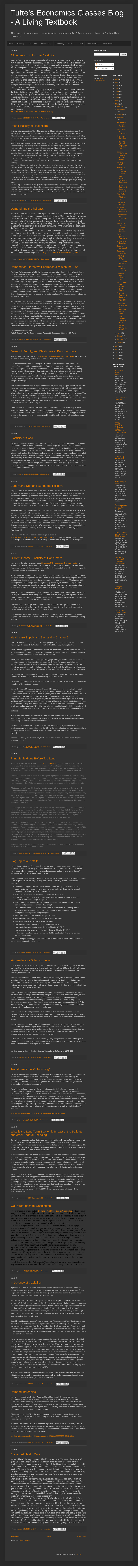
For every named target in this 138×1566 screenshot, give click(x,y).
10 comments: (45, 474)
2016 (117, 85)
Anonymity (59, 44)
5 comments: (47, 1057)
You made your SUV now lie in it (31, 960)
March (119, 336)
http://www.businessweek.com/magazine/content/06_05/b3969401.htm (38, 1113)
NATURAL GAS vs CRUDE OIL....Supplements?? (122, 260)
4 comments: (49, 546)
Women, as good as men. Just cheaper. (121, 507)
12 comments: (45, 1529)
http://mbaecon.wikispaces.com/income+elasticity (32, 111)
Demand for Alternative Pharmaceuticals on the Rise (44, 267)
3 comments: (45, 747)
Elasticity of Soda (22, 438)
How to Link (108, 44)
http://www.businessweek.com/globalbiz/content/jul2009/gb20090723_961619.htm (42, 1436)
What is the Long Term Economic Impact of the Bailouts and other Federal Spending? (46, 1133)
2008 (117, 346)
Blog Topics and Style (24, 861)
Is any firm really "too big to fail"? (122, 327)
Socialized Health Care (25, 1454)
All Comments (101, 68)
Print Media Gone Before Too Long (33, 758)
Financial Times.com (50, 763)
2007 (117, 349)
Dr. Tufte (79, 44)
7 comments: (45, 118)
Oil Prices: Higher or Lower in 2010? (121, 276)
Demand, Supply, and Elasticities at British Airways (43, 351)
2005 (117, 355)
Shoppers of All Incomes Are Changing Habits (59, 563)
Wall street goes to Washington (31, 1205)
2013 (117, 91)
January (120, 342)
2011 (117, 98)
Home (10, 44)
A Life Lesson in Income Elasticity (32, 55)
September (121, 118)
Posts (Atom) (24, 1540)
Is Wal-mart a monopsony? (119, 457)
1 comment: (46, 952)
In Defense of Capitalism (26, 1282)
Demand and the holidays (27, 208)
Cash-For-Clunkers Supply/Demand (121, 319)
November (120, 110)
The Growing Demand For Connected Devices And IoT (120, 560)
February (120, 339)
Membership (46, 44)
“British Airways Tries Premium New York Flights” (55, 356)
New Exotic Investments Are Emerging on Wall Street (122, 308)
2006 (117, 352)
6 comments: (48, 626)
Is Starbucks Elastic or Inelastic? (119, 372)
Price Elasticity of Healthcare (29, 125)
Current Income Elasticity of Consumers (36, 558)
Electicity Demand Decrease (121, 269)
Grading (20, 44)
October (120, 115)
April (119, 333)
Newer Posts (15, 1536)
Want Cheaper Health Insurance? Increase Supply (122, 286)
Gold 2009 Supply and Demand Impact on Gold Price (122, 297)
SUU (70, 44)
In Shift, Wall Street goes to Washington (55, 1211)
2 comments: (47, 200)
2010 (117, 101)
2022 (117, 82)
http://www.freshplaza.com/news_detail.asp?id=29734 (31, 537)
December (121, 107)
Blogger (78, 1554)
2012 (117, 95)
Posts (99, 64)
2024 (117, 79)
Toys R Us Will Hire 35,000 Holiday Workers (62, 252)
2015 (117, 88)
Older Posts (81, 1536)
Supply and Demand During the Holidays (37, 485)
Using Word (32, 44)
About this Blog (93, 44)
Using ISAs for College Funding (120, 611)
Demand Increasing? (24, 1392)
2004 (117, 359)
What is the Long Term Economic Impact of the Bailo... (121, 227)
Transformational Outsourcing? (31, 1069)
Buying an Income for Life (120, 588)
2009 (117, 104)
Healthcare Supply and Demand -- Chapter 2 (39, 637)
